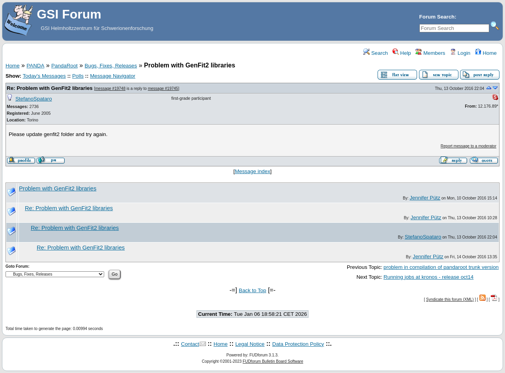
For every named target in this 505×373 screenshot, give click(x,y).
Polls (78, 76)
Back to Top (252, 290)
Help (402, 53)
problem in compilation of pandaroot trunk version (441, 267)
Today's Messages (43, 76)
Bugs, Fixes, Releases (111, 66)
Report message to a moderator (468, 146)
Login (460, 53)
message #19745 (163, 88)
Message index (252, 171)
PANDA (35, 66)
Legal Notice (249, 344)
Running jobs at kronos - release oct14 (428, 277)
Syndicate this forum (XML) (450, 299)
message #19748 (110, 88)
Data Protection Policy (298, 344)
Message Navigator (112, 76)
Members (430, 53)
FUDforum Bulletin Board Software (273, 361)
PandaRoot (64, 66)
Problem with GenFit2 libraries (57, 188)
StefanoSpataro (33, 99)
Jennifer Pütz (425, 198)
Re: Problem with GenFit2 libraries (50, 88)
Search (375, 53)
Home (486, 53)
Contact (190, 344)
